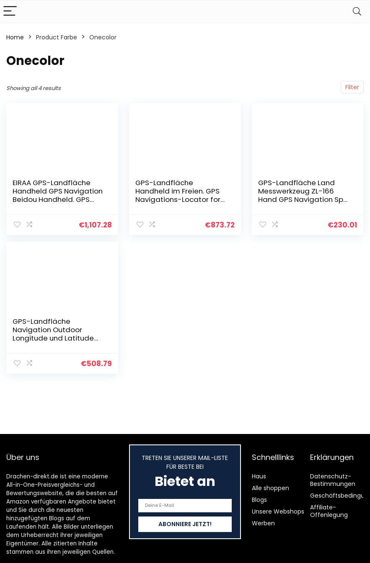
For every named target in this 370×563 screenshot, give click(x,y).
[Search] (357, 11)
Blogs (259, 500)
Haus (259, 476)
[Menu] (10, 11)
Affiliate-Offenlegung (329, 511)
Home (15, 37)
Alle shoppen (270, 488)
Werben (263, 523)
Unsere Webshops (278, 511)
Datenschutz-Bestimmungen (332, 480)
